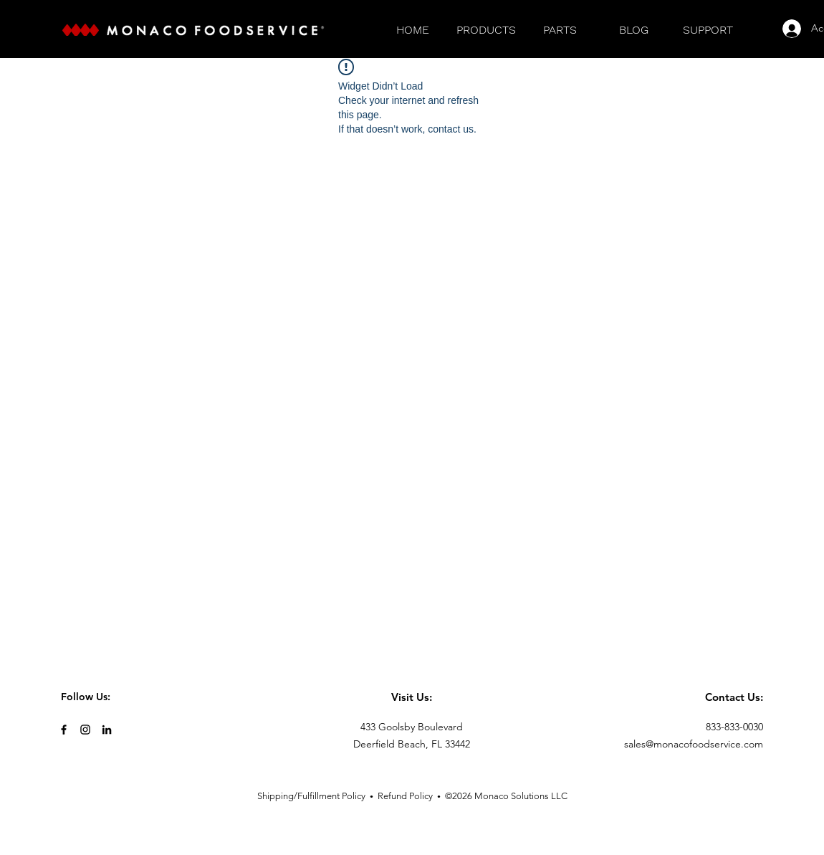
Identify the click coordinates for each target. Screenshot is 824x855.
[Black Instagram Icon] (85, 729)
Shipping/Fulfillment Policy (311, 795)
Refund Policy (405, 795)
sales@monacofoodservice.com (693, 743)
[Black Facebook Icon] (63, 729)
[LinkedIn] (106, 729)
